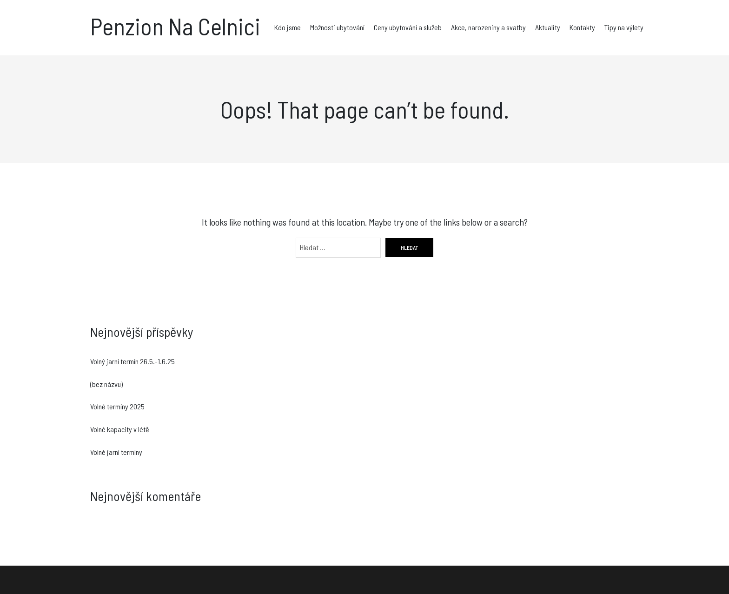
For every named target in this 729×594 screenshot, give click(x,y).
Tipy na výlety (623, 27)
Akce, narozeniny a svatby (488, 27)
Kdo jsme (287, 27)
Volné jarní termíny (116, 451)
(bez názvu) (106, 384)
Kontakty (582, 27)
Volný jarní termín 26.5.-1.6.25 (132, 361)
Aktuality (547, 27)
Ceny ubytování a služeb (408, 27)
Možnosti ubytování (337, 27)
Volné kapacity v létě (119, 429)
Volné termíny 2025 (117, 406)
